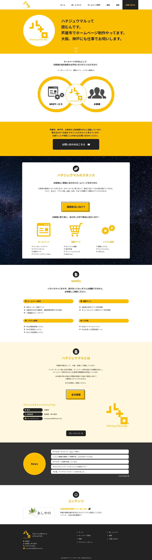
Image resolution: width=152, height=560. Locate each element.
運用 (99, 5)
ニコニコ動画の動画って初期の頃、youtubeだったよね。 (73, 456)
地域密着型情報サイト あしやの (75, 508)
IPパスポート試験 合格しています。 (65, 462)
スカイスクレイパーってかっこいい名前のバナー (70, 466)
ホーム (54, 5)
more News (124, 476)
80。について (68, 5)
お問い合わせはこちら (76, 144)
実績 (109, 5)
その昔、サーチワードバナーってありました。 (69, 472)
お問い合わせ (122, 5)
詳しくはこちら (76, 433)
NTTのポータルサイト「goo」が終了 (66, 452)
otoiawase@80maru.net (53, 418)
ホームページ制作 (85, 5)
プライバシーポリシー (86, 542)
